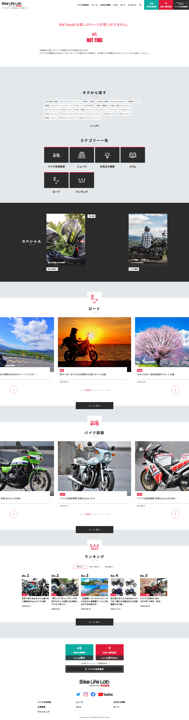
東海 (85, 101)
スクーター (76, 101)
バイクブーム (58, 105)
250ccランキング (52, 114)
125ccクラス (127, 109)
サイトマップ (124, 53)
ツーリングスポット (74, 105)
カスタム (126, 105)
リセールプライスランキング (74, 114)
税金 (92, 101)
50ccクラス (67, 109)
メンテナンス (93, 109)
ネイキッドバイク (52, 109)
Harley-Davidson (118, 101)
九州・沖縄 (79, 109)
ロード (122, 5)
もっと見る (94, 125)
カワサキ (64, 101)
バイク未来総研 (83, 5)
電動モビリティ (135, 101)
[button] (13, 390)
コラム (115, 5)
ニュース (94, 5)
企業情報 (41, 706)
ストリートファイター (109, 109)
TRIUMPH (89, 105)
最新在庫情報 (151, 6)
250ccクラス (110, 114)
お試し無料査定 (166, 6)
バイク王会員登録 (181, 5)
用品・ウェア (51, 118)
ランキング (132, 5)
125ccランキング (125, 114)
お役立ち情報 (105, 5)
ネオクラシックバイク (68, 118)
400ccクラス (85, 118)
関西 (47, 105)
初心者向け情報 (52, 101)
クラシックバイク (95, 114)
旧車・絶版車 (102, 105)
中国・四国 (115, 105)
